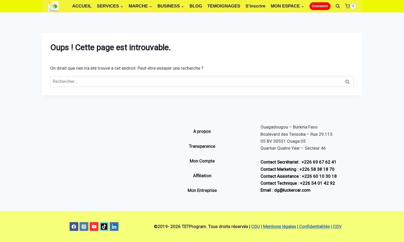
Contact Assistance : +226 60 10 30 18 (298, 176)
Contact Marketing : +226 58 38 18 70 (297, 169)
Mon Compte (202, 161)
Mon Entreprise (202, 190)
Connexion (320, 6)
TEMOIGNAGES (223, 6)
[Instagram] (84, 226)
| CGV (336, 226)
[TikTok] (104, 226)
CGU (255, 226)
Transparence (202, 146)
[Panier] (350, 6)
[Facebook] (74, 226)
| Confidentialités (313, 226)
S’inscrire (256, 6)
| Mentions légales (278, 226)
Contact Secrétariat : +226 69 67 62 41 (298, 162)
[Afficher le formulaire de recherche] (337, 6)
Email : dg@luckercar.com (285, 190)
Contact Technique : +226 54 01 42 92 (297, 183)
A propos (202, 131)
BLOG (195, 6)
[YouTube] (94, 226)
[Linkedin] (114, 226)
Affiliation (202, 175)
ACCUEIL (82, 6)
